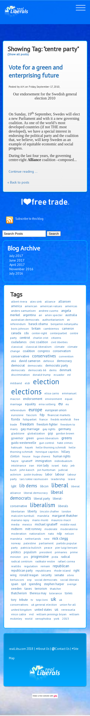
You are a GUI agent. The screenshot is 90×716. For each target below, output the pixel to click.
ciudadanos (19, 342)
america (16, 306)
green (30, 438)
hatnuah (16, 447)
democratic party (56, 365)
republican (61, 566)
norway (16, 543)
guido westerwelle (23, 443)
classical (17, 346)
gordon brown (65, 433)
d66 (13, 361)
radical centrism (21, 561)
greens (66, 438)
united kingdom (21, 609)
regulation (31, 566)
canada (16, 333)
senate (59, 575)
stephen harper (54, 584)
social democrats (46, 579)
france (43, 419)
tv (32, 600)
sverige (72, 584)
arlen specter (53, 315)
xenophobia (43, 618)
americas (71, 306)
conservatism (62, 351)
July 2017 (16, 256)
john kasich (26, 470)
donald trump (42, 374)
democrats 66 (37, 370)
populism (30, 552)
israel (55, 465)
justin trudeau (33, 474)
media (15, 524)
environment (53, 399)
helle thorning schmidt (51, 447)
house (26, 456)
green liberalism (48, 438)
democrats (18, 370)
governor (17, 438)
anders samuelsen (23, 310)
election (46, 381)
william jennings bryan (51, 614)
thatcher (55, 588)
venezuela (68, 609)
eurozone (17, 415)
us (56, 609)
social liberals (69, 579)
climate (59, 346)
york (56, 618)
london (66, 511)
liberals (63, 506)
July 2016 (16, 273)
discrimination (20, 374)
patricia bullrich (31, 547)
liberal (59, 485)
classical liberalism (39, 346)
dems (53, 370)
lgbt (13, 486)
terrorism (41, 589)
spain (14, 584)
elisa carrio (51, 393)
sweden (16, 589)
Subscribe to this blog (29, 218)
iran (31, 465)
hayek (29, 447)
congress (44, 351)
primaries (61, 552)
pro (26, 557)
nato (51, 533)
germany (64, 429)
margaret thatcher (65, 515)
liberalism (42, 505)
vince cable (18, 614)
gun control (46, 443)
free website (44, 696)
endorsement (32, 399)
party (14, 547)
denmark (65, 370)
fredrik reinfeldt (61, 419)
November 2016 (21, 269)
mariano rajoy (20, 520)
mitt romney (33, 529)
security (46, 575)
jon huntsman (46, 470)
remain (45, 566)
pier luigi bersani (66, 547)
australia (71, 315)
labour (60, 474)
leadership (58, 479)
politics (16, 552)
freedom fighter (47, 424)
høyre (14, 461)
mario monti (40, 520)
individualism (63, 461)
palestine (30, 543)
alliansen (64, 301)
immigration (43, 461)
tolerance (55, 593)
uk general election (44, 604)
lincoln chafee (49, 511)
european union (55, 410)
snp (29, 579)
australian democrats (25, 319)
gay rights (48, 429)
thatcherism (19, 593)
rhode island (62, 570)
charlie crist (40, 338)
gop (50, 433)
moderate (50, 529)
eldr (27, 383)
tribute (23, 600)
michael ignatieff (46, 524)
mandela (43, 516)
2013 (65, 618)
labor (48, 474)
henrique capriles (47, 452)
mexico (27, 524)
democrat (18, 365)
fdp (42, 415)
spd (23, 584)
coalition (29, 351)
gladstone (17, 433)
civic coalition (39, 342)
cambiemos (51, 328)
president (45, 552)
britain (36, 328)
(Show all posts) (18, 54)
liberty (32, 511)
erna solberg (47, 404)
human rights (62, 456)
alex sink (36, 301)
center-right (39, 333)
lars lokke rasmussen (34, 479)
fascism (31, 415)
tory (13, 600)
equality (30, 404)
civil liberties (59, 342)
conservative (20, 356)
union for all (68, 604)
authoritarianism (53, 319)
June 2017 (16, 260)
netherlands (33, 538)
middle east (68, 524)
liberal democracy (36, 493)
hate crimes (65, 443)
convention (66, 356)
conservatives (44, 356)
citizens (56, 338)
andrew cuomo (48, 310)
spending (35, 584)
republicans (43, 570)
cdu (26, 333)
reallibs (16, 566)
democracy (64, 361)
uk (53, 598)
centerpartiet (58, 333)
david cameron (29, 361)
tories (68, 593)
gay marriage (30, 429)
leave (71, 479)
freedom (27, 424)
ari (40, 315)
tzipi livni (42, 600)
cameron (68, 328)
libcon (44, 486)
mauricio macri (61, 520)
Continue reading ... (23, 171)
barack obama (38, 324)
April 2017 (17, 264)
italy (65, 465)
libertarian (18, 511)
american (31, 306)
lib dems (28, 485)
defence (48, 361)
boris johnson (20, 328)
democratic (35, 365)
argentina (29, 315)
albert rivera (19, 301)
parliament (46, 543)
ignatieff (26, 461)
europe (35, 409)
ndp (59, 534)
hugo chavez (41, 456)
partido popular (66, 543)
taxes (28, 589)
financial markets (59, 415)
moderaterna (69, 529)
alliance (50, 301)
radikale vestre (45, 561)
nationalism (37, 533)
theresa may (38, 593)
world (28, 618)
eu (60, 403)
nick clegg (60, 538)
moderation (18, 533)
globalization (36, 433)
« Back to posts (18, 182)
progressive (40, 556)
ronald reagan (28, 575)
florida (15, 419)
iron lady (43, 465)
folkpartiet (29, 419)
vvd (31, 614)
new (46, 538)
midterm (16, 529)
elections (26, 391)
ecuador (59, 374)
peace (48, 547)
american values (51, 306)
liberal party (42, 498)
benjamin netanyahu (64, 324)
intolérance (18, 465)
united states (43, 610)
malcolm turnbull (22, 516)
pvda (55, 557)
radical (65, 557)
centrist (25, 337)
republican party (22, 570)
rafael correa (66, 561)
